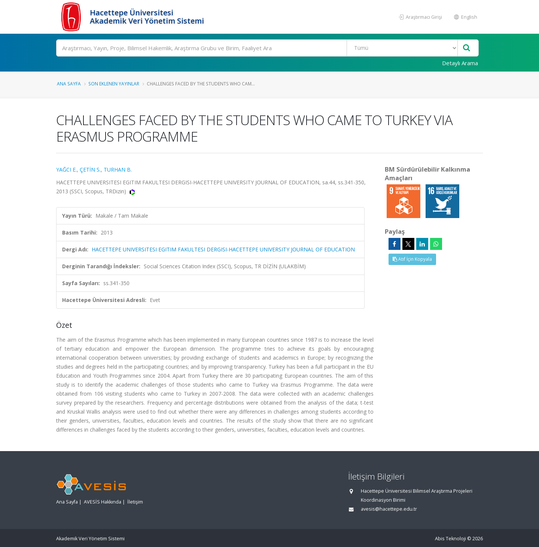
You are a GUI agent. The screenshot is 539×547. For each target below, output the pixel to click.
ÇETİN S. (90, 169)
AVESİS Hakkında (102, 502)
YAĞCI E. (66, 169)
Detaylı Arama (460, 63)
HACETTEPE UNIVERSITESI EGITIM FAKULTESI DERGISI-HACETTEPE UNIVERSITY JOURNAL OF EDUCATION (223, 249)
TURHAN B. (118, 169)
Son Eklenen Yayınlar (113, 84)
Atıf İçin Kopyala (412, 259)
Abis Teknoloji (450, 538)
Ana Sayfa (69, 84)
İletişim (135, 502)
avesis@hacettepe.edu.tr (389, 509)
